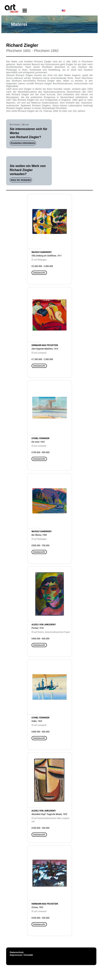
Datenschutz (17, 952)
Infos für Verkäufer (21, 180)
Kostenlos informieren (23, 143)
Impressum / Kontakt (21, 955)
